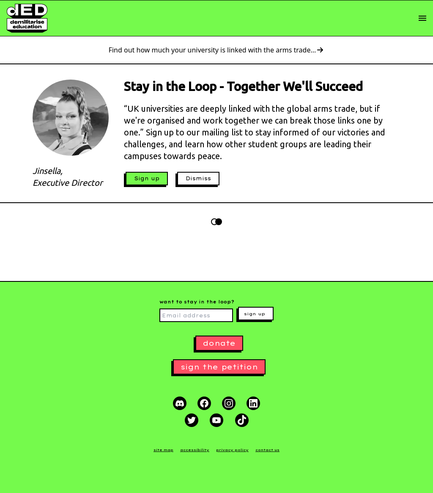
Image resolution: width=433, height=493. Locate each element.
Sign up (146, 178)
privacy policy (232, 450)
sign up (254, 314)
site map (163, 450)
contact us (267, 450)
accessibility (194, 450)
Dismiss (198, 178)
